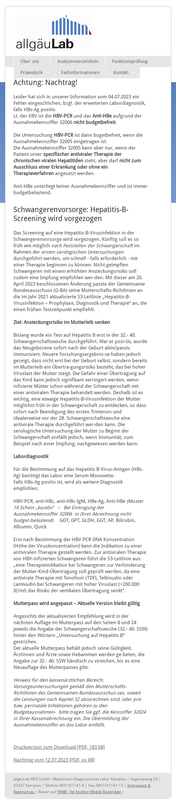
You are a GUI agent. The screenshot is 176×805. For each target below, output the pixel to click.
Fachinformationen (80, 72)
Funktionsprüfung (130, 61)
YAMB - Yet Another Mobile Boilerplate (89, 792)
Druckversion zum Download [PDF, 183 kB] (59, 747)
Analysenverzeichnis (77, 61)
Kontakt (121, 72)
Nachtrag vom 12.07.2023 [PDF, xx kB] (54, 760)
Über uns (29, 61)
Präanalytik (31, 72)
